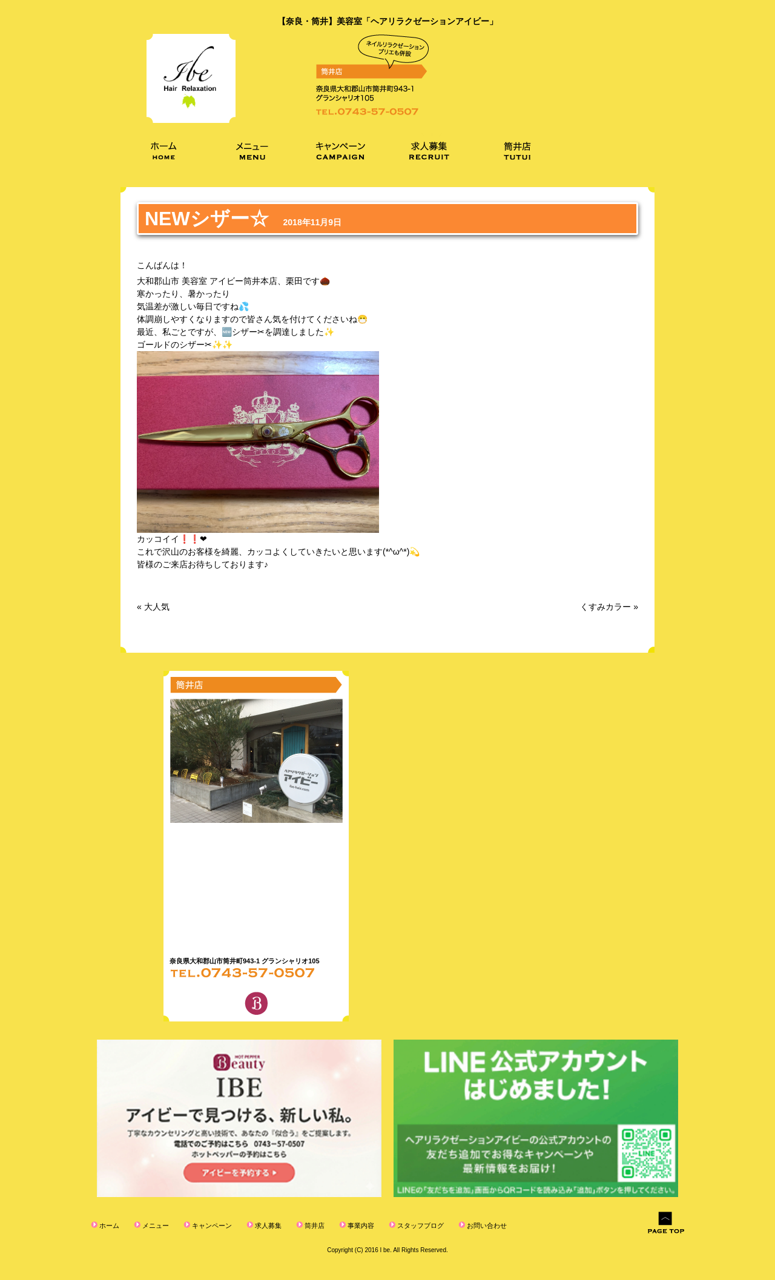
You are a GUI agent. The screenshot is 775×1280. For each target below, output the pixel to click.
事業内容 (360, 1225)
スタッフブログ (419, 1225)
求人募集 (267, 1225)
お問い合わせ (486, 1225)
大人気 (157, 607)
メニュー (154, 1225)
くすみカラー (605, 607)
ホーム (108, 1225)
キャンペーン (211, 1225)
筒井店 (314, 1225)
